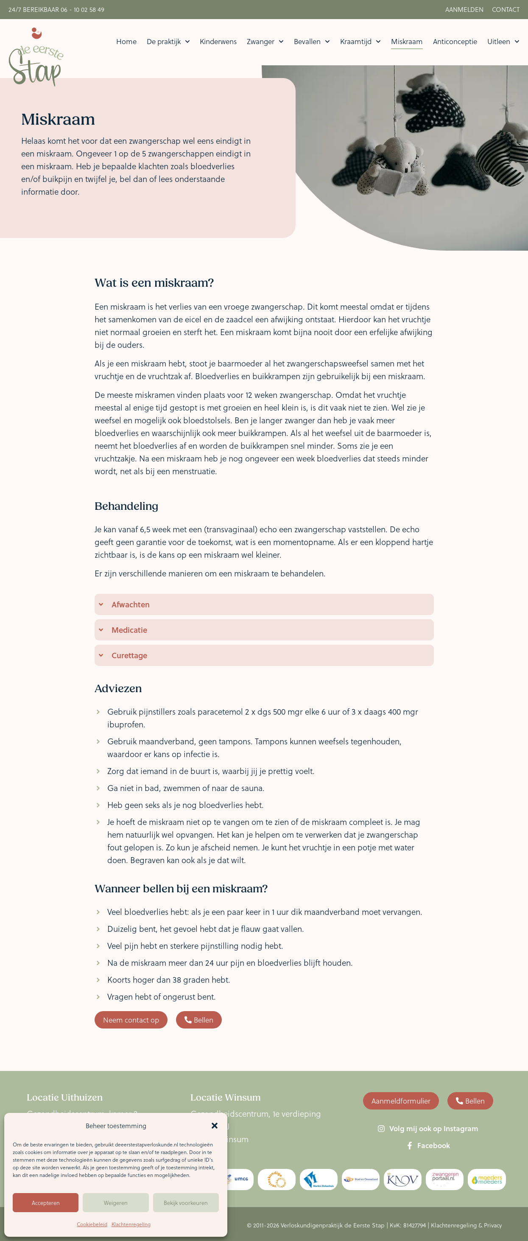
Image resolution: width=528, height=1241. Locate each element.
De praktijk (168, 41)
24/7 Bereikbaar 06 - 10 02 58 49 (56, 9)
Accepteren (46, 1203)
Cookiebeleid (92, 1224)
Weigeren (116, 1203)
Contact (506, 9)
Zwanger (265, 41)
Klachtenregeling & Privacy (466, 1225)
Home (126, 41)
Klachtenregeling (131, 1224)
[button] (214, 1125)
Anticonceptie (455, 41)
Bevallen (312, 41)
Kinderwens (218, 41)
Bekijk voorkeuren (186, 1203)
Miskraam (407, 41)
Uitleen (503, 41)
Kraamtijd (360, 41)
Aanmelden (464, 9)
